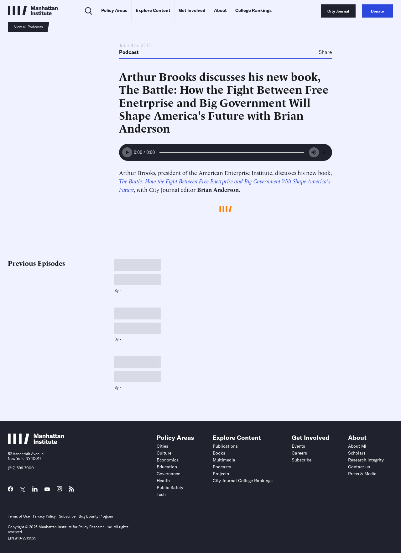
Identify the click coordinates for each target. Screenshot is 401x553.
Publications (225, 446)
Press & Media (362, 474)
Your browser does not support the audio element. (225, 152)
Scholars (357, 453)
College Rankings (253, 10)
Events (298, 446)
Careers (299, 453)
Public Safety (170, 487)
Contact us (359, 467)
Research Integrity (366, 460)
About (220, 10)
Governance (168, 474)
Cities (162, 446)
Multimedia (224, 460)
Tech (161, 494)
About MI (357, 446)
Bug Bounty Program (96, 516)
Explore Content (153, 10)
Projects (221, 474)
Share (325, 52)
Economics (168, 460)
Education (167, 467)
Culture (164, 453)
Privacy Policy (44, 516)
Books (219, 453)
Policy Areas (114, 10)
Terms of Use (19, 516)
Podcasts (222, 467)
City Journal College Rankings (243, 480)
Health (163, 480)
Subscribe (301, 460)
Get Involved (192, 10)
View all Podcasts (28, 26)
